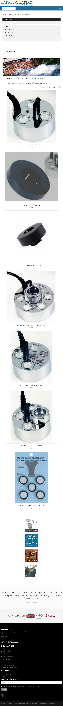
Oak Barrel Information (8, 658)
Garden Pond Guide (7, 653)
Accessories (20, 14)
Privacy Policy (5, 650)
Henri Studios (5, 662)
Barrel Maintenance (7, 674)
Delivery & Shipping (7, 651)
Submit (17, 8)
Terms (4, 648)
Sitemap (53, 703)
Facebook (2, 695)
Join (4, 689)
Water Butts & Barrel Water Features (11, 661)
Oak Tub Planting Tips (7, 659)
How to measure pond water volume (11, 654)
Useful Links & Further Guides (9, 667)
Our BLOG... (5, 673)
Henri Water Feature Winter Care (10, 664)
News (3, 676)
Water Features (12, 14)
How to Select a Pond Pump (9, 656)
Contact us (6, 629)
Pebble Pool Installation (8, 665)
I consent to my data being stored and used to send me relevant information (22, 686)
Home (4, 14)
